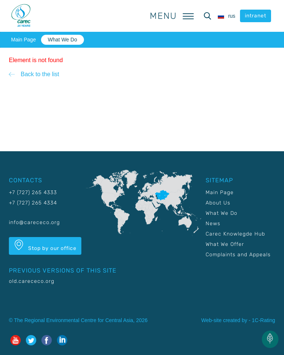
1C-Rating (263, 320)
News (213, 223)
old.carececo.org (31, 281)
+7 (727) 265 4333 (33, 192)
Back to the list (40, 74)
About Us (218, 203)
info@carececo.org (34, 222)
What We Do (62, 40)
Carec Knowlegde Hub (235, 234)
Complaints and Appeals (238, 254)
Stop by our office (45, 245)
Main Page (23, 40)
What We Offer (225, 244)
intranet (255, 16)
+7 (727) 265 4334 (33, 203)
